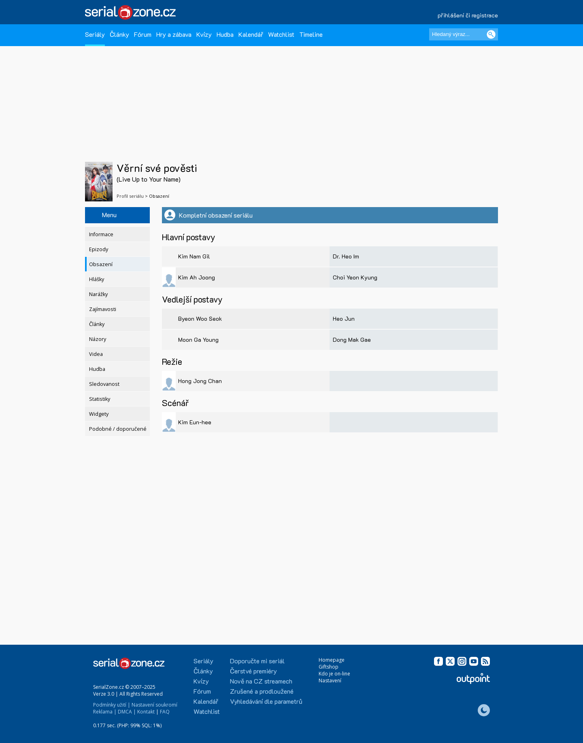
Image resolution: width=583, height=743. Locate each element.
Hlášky (96, 279)
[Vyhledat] (491, 34)
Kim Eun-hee (194, 422)
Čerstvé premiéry (253, 671)
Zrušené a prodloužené (262, 691)
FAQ (165, 711)
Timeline (311, 34)
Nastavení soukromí (154, 704)
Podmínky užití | (111, 704)
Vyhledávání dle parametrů (266, 701)
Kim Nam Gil (194, 256)
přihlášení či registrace (468, 15)
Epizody (98, 249)
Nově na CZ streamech (261, 681)
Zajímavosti (102, 309)
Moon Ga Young (198, 339)
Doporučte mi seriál (257, 660)
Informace (101, 234)
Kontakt (146, 711)
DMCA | (127, 711)
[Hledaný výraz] (463, 34)
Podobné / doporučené (118, 428)
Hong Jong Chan (200, 381)
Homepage (332, 659)
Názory (97, 339)
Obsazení (101, 264)
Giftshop (328, 666)
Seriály (95, 34)
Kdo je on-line (334, 673)
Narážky (98, 294)
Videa (96, 354)
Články (119, 34)
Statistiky (99, 399)
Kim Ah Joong (196, 277)
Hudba (225, 34)
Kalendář (250, 34)
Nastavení (330, 680)
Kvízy (204, 34)
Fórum (142, 34)
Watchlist (281, 34)
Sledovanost (104, 384)
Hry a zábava (173, 34)
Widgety (99, 414)
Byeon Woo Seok (200, 318)
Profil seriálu (130, 196)
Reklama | (105, 711)
